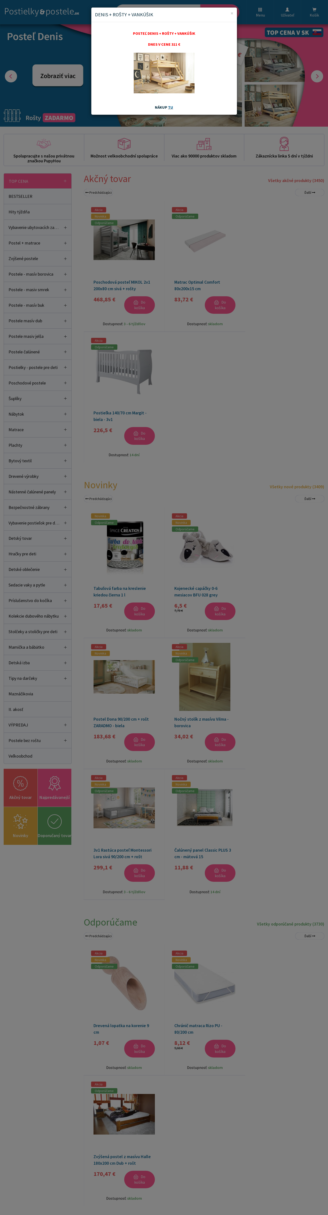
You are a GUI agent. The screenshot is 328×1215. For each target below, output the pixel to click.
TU (170, 107)
